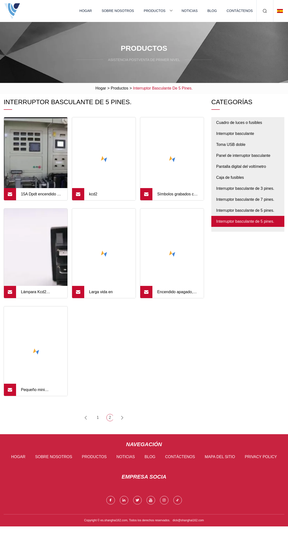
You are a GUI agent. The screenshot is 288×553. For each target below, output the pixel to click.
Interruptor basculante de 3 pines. (245, 188)
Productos (154, 11)
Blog (212, 11)
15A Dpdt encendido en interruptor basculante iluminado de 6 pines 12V (41, 196)
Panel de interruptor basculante (243, 155)
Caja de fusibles (230, 177)
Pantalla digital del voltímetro (241, 166)
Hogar (85, 11)
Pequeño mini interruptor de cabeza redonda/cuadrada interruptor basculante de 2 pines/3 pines (40, 392)
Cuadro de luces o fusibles (239, 123)
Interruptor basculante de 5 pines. (245, 210)
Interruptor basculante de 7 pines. (245, 199)
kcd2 (93, 194)
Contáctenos (240, 11)
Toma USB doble (230, 144)
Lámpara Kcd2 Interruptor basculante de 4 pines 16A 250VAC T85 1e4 (41, 294)
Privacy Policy (261, 457)
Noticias (190, 11)
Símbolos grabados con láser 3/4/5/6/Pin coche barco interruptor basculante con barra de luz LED (177, 196)
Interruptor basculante (235, 133)
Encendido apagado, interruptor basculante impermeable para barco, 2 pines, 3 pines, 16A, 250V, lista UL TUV (178, 294)
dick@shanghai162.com (188, 520)
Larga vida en (101, 292)
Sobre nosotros (118, 11)
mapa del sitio (220, 457)
